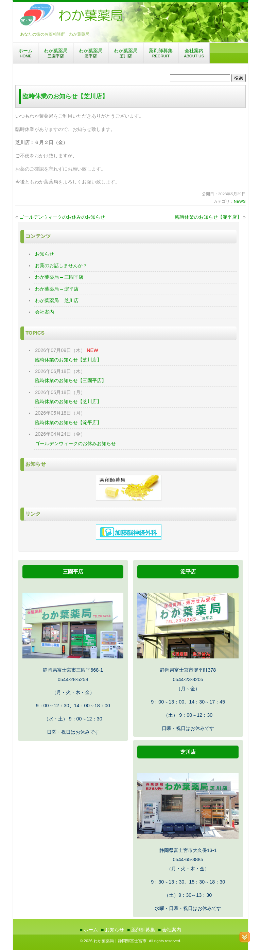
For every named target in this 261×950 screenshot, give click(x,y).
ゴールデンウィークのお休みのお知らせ (62, 217)
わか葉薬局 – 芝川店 (57, 300)
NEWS (240, 201)
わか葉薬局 (56, 53)
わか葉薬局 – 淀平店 (57, 289)
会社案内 (194, 53)
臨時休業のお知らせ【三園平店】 (70, 380)
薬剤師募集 (161, 53)
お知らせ (44, 254)
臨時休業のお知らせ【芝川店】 (68, 359)
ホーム (25, 53)
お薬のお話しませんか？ (61, 265)
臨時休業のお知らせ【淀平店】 (208, 217)
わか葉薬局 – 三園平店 (59, 277)
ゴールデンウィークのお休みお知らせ (75, 443)
